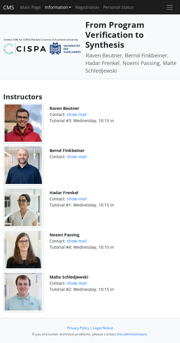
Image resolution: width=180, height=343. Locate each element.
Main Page (30, 7)
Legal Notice (103, 327)
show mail (77, 114)
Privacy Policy (78, 327)
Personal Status (118, 7)
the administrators (132, 334)
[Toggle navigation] (169, 7)
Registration (87, 7)
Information (56, 7)
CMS (8, 7)
